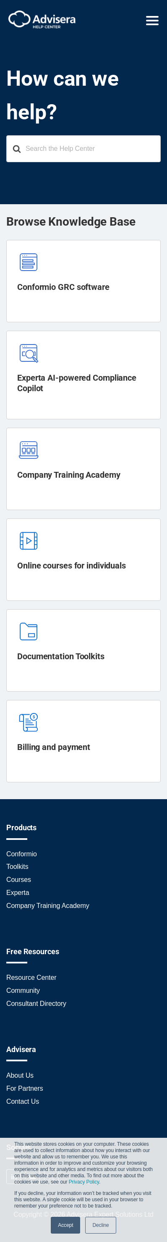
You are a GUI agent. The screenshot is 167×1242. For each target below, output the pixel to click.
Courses (18, 879)
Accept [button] (65, 1225)
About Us (20, 1075)
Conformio (21, 854)
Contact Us (22, 1101)
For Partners (24, 1088)
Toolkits (17, 866)
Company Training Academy (47, 905)
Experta (17, 892)
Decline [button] (100, 1225)
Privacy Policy (84, 1182)
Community (23, 990)
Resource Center (31, 977)
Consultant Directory (36, 1003)
